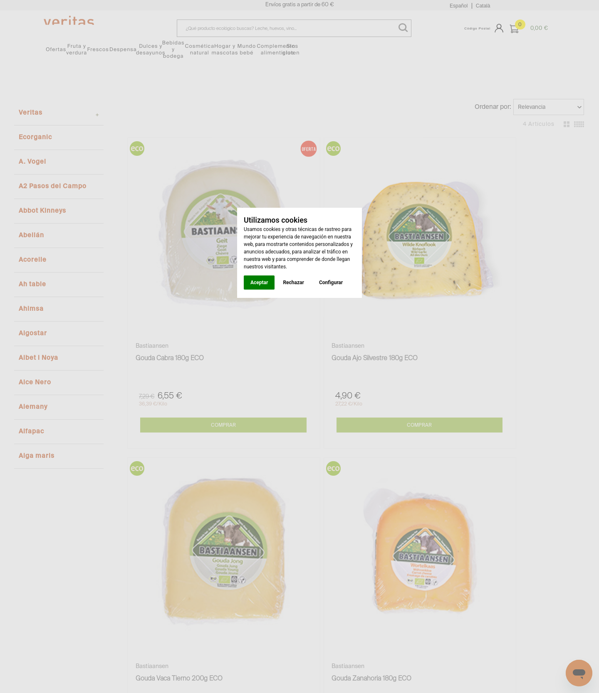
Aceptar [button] (259, 282)
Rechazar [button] (293, 282)
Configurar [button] (331, 282)
